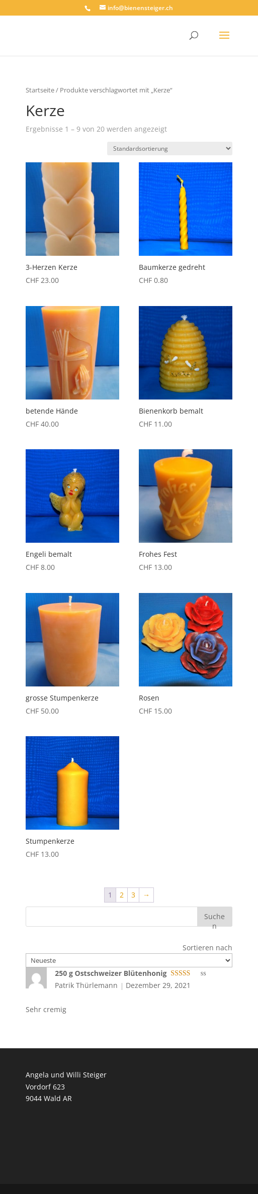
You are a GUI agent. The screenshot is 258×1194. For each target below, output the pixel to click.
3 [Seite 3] (133, 895)
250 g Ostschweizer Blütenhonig (110, 973)
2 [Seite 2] (122, 895)
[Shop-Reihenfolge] (169, 148)
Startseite (40, 89)
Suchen (214, 919)
